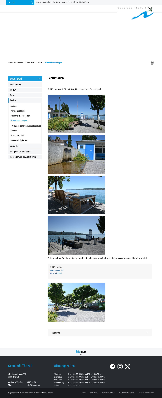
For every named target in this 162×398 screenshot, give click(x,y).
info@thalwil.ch (33, 385)
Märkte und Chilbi (17, 111)
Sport (12, 95)
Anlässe (57, 2)
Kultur (13, 90)
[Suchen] (31, 2)
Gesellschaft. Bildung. (68, 15)
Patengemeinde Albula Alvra (23, 157)
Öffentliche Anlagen (24, 120)
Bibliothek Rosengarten (20, 116)
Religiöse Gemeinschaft (21, 151)
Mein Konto (84, 2)
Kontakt (66, 2)
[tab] (100, 333)
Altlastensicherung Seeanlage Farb (26, 126)
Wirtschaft (15, 146)
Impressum (49, 393)
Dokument (56, 332)
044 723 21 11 (32, 382)
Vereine (13, 131)
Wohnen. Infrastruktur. (99, 15)
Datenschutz (39, 393)
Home (38, 2)
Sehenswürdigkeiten (18, 140)
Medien (74, 2)
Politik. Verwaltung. (39, 15)
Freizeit (13, 100)
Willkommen (15, 84)
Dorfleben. (16, 15)
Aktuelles (47, 2)
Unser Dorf (16, 79)
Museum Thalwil (17, 135)
